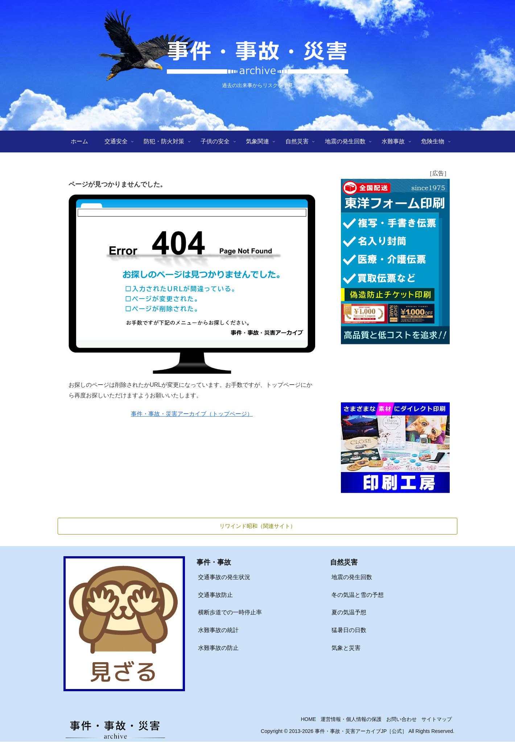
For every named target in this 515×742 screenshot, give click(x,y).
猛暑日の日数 (348, 630)
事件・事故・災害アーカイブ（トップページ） (192, 414)
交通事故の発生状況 (224, 577)
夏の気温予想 (348, 613)
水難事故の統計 (218, 630)
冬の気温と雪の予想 (357, 595)
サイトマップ (435, 719)
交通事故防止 (215, 595)
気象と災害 (345, 648)
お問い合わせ (397, 719)
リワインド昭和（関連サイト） (257, 526)
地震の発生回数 (351, 577)
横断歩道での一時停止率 (230, 613)
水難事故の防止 (218, 648)
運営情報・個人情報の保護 (343, 719)
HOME (298, 719)
